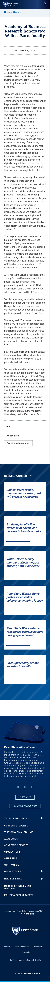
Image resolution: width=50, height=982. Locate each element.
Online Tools (12, 871)
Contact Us (11, 865)
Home (7, 12)
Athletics (10, 858)
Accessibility (38, 947)
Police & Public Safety (18, 895)
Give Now (25, 797)
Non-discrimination (22, 947)
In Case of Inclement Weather (17, 887)
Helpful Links (13, 878)
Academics (13, 435)
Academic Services (16, 845)
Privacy (7, 947)
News (16, 12)
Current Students (16, 825)
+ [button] (42, 818)
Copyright (26, 952)
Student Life (12, 852)
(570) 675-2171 (27, 913)
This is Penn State (15, 818)
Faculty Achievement (18, 443)
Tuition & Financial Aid (18, 832)
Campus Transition (25, 806)
